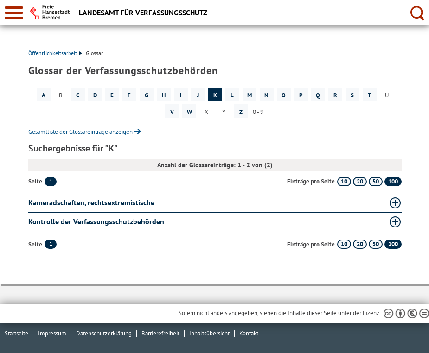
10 (344, 181)
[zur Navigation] (14, 12)
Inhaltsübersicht (209, 333)
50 (375, 181)
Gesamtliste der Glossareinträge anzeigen (80, 132)
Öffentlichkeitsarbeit (55, 53)
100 (393, 181)
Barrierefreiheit (160, 333)
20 (360, 181)
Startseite (16, 333)
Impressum (52, 333)
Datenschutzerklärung (104, 333)
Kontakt (248, 333)
